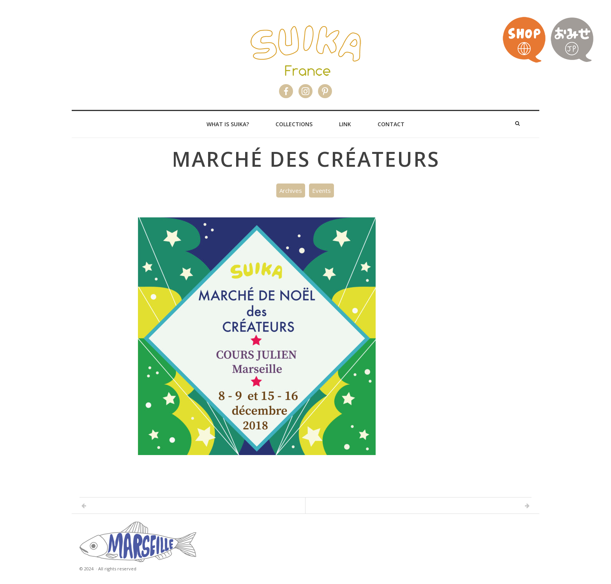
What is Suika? (228, 124)
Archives (290, 190)
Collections (294, 124)
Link (345, 124)
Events (321, 190)
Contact (391, 124)
